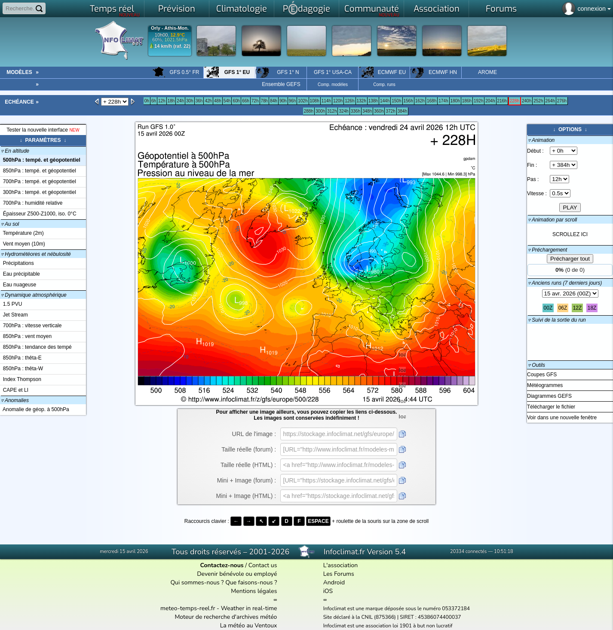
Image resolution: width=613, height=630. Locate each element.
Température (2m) (22, 233)
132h (361, 100)
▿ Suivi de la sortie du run (557, 320)
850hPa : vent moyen (26, 336)
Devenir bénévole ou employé (237, 574)
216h (502, 100)
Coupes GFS (542, 375)
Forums (501, 9)
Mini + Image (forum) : (246, 480)
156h (408, 100)
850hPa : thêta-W (21, 369)
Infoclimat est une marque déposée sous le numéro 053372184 (396, 608)
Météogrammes (545, 385)
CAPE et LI (14, 390)
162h (420, 100)
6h (153, 100)
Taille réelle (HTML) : (248, 464)
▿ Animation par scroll (552, 220)
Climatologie (241, 9)
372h (390, 111)
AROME (487, 72)
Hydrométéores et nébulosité (36, 254)
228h (514, 100)
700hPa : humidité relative (31, 203)
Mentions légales (254, 591)
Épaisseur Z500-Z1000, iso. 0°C (38, 214)
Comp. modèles (333, 84)
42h (208, 100)
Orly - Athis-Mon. (170, 28)
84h (273, 100)
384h (402, 111)
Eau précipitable (20, 274)
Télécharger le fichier (551, 407)
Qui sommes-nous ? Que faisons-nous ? (223, 582)
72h (255, 100)
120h (338, 100)
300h (320, 111)
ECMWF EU (382, 72)
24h (180, 100)
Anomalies (15, 400)
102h (302, 100)
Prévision (176, 9)
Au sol (10, 224)
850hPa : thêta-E (21, 358)
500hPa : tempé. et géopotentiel (40, 160)
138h (373, 100)
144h (384, 100)
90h (283, 100)
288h (308, 111)
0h (146, 100)
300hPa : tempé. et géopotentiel (38, 192)
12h (162, 100)
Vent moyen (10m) (22, 244)
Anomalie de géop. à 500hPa (34, 409)
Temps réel (115, 10)
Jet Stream (14, 315)
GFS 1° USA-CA (333, 72)
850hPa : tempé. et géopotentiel (38, 171)
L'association (340, 565)
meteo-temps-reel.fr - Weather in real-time (218, 608)
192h (478, 100)
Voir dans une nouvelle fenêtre (562, 418)
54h (227, 100)
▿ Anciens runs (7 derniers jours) (565, 283)
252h (538, 100)
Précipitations (17, 263)
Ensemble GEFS (281, 84)
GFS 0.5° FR (175, 72)
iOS (328, 591)
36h (199, 100)
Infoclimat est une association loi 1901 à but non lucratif (388, 625)
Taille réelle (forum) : (248, 449)
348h (367, 111)
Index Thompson (20, 379)
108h (314, 100)
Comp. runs (384, 84)
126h (349, 100)
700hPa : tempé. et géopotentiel (38, 181)
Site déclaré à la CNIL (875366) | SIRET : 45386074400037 (392, 617)
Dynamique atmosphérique (34, 295)
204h (490, 100)
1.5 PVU (11, 304)
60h (236, 100)
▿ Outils (536, 365)
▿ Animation (541, 140)
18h (171, 100)
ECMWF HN (433, 72)
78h (264, 100)
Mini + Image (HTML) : (246, 495)
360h (378, 111)
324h (343, 111)
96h (292, 100)
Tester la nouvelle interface (42, 130)
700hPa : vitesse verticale (30, 326)
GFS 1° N (277, 72)
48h (217, 100)
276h (562, 100)
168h (431, 100)
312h (332, 111)
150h (396, 100)
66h (245, 100)
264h (550, 100)
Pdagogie (306, 8)
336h (355, 111)
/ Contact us (238, 565)
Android (334, 582)
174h (443, 100)
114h (326, 100)
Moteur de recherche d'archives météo (226, 617)
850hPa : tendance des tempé (36, 347)
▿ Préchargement (547, 250)
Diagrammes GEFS (549, 396)
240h (526, 100)
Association (437, 9)
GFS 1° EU (227, 72)
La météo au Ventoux (248, 625)
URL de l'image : (254, 433)
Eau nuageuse (18, 285)
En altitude (15, 151)
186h (467, 100)
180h (455, 100)
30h (189, 100)
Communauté (372, 10)
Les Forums (338, 574)
